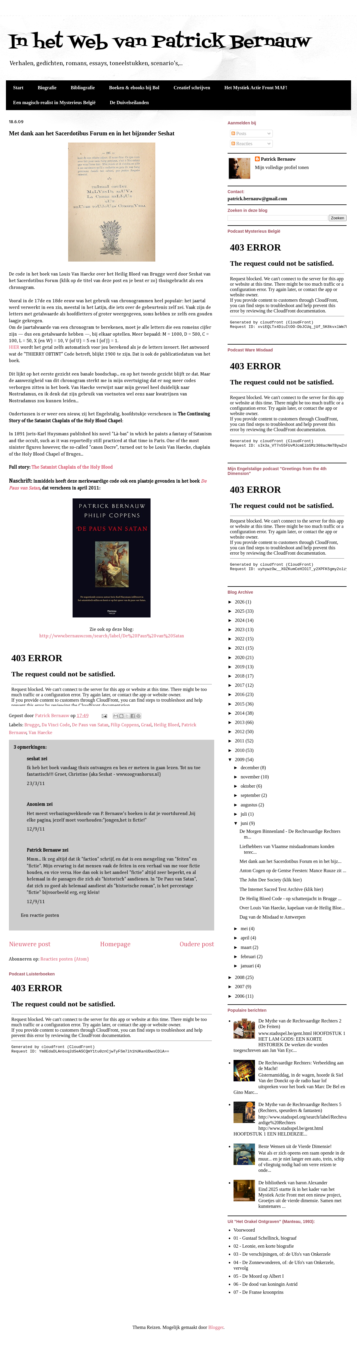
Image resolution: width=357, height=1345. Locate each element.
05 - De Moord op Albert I (259, 1276)
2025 (240, 611)
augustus (250, 804)
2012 (240, 731)
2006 (240, 996)
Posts (238, 133)
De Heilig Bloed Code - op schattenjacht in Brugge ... (290, 898)
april (245, 937)
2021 (240, 647)
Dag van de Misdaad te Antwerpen (272, 916)
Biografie (47, 87)
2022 (240, 638)
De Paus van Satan (90, 725)
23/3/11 (36, 783)
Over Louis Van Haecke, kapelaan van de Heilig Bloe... (292, 907)
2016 (240, 694)
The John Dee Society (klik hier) (270, 879)
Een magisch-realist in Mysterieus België (54, 102)
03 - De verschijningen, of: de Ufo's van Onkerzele (282, 1254)
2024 (240, 620)
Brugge (32, 725)
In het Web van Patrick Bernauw (159, 42)
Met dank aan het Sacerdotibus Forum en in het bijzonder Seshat (91, 133)
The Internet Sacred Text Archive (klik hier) (281, 889)
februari (249, 956)
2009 (240, 759)
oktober (248, 786)
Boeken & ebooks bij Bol (134, 87)
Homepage (115, 944)
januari (248, 965)
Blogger (215, 1327)
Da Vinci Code (56, 725)
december (250, 767)
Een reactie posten (40, 915)
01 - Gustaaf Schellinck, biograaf (265, 1238)
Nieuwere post (30, 944)
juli (244, 814)
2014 (240, 713)
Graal (146, 725)
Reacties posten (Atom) (64, 959)
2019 (240, 666)
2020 (240, 657)
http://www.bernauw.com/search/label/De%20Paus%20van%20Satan (111, 636)
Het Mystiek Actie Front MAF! (255, 87)
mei (245, 928)
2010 (240, 750)
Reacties (241, 143)
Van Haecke (40, 733)
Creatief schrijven (192, 87)
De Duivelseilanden (129, 102)
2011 (240, 740)
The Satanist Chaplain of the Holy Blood (72, 467)
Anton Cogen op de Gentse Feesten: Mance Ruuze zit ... (292, 870)
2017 (240, 685)
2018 (240, 675)
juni (245, 823)
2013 (240, 722)
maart (247, 947)
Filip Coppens (125, 725)
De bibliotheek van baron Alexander (292, 1182)
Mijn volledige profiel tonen (282, 167)
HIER (14, 347)
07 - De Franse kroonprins (259, 1292)
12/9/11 (36, 829)
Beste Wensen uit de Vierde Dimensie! (294, 1146)
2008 (240, 977)
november (251, 776)
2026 (240, 601)
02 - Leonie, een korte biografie (264, 1246)
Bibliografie (83, 87)
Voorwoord (244, 1230)
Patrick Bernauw (44, 850)
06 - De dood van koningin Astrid (266, 1284)
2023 (240, 629)
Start (18, 87)
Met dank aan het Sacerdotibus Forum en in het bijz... (290, 861)
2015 (240, 703)
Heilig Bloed (166, 725)
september (251, 795)
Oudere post (197, 944)
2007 (240, 986)
